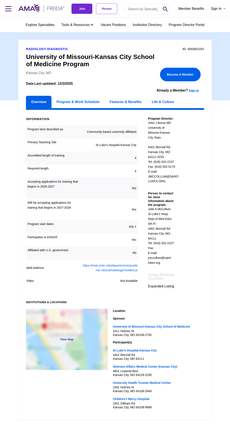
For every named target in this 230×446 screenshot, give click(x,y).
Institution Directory (147, 25)
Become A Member (180, 74)
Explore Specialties (40, 25)
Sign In (194, 90)
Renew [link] (106, 8)
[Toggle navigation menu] (8, 8)
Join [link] (82, 8)
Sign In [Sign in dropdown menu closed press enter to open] (216, 8)
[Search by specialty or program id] (142, 9)
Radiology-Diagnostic (47, 49)
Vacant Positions (113, 25)
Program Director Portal (186, 25)
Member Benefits (191, 8)
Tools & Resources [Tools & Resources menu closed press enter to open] (77, 25)
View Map (67, 339)
